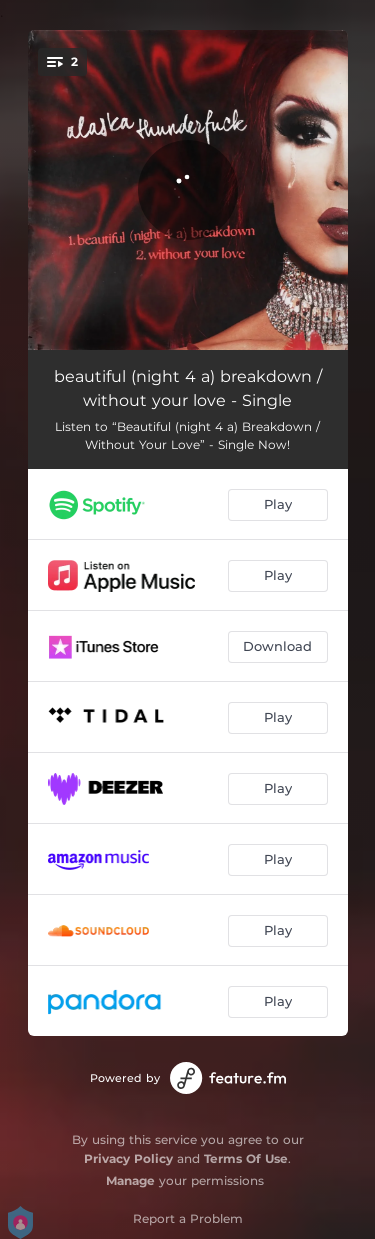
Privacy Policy (128, 1158)
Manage (130, 1180)
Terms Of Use (246, 1158)
